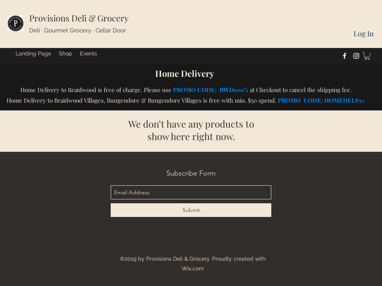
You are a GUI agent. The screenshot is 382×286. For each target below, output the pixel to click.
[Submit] (191, 210)
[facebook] (344, 56)
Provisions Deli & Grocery (79, 18)
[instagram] (356, 56)
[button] (367, 56)
